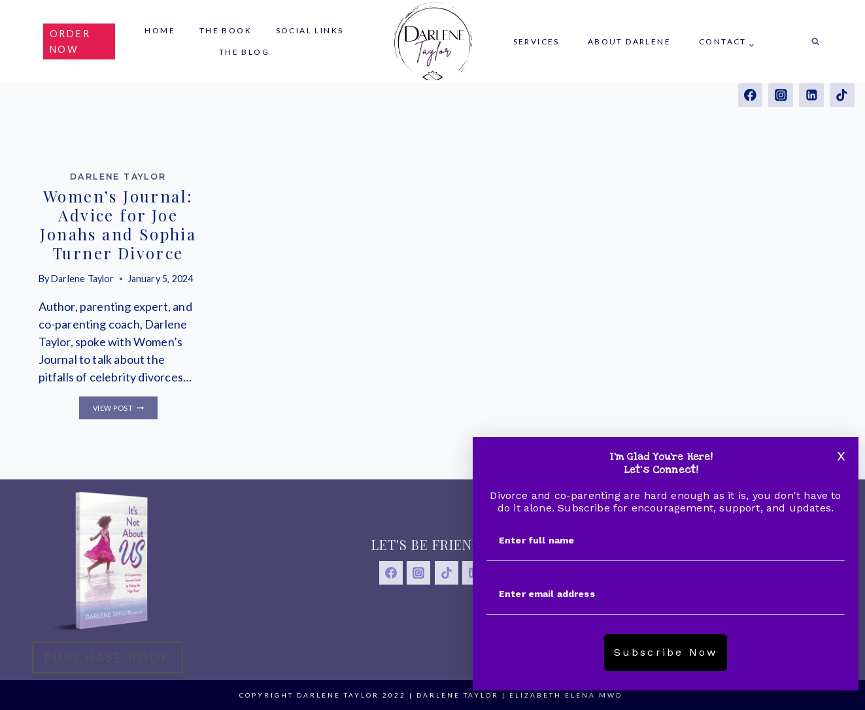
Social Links (310, 30)
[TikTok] (842, 95)
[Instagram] (780, 95)
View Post (125, 408)
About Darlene (629, 41)
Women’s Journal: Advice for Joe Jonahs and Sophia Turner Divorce (118, 224)
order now (70, 41)
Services (536, 41)
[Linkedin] (811, 95)
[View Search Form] (815, 42)
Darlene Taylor (118, 177)
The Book (225, 30)
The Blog (244, 52)
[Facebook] (750, 95)
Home (159, 30)
